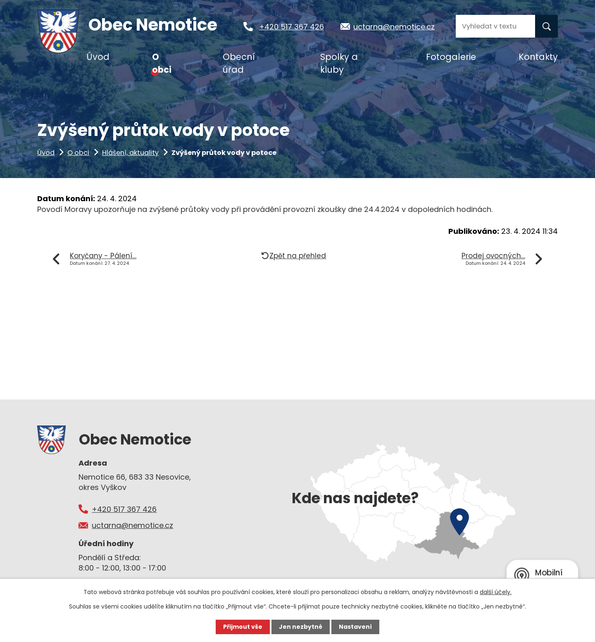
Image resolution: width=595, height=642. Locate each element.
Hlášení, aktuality (130, 152)
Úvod (46, 152)
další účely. (496, 592)
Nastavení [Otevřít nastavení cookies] (355, 627)
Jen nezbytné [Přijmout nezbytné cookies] (300, 627)
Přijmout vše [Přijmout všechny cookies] (242, 627)
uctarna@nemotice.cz (398, 26)
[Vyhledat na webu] (495, 26)
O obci (78, 152)
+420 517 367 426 (295, 26)
